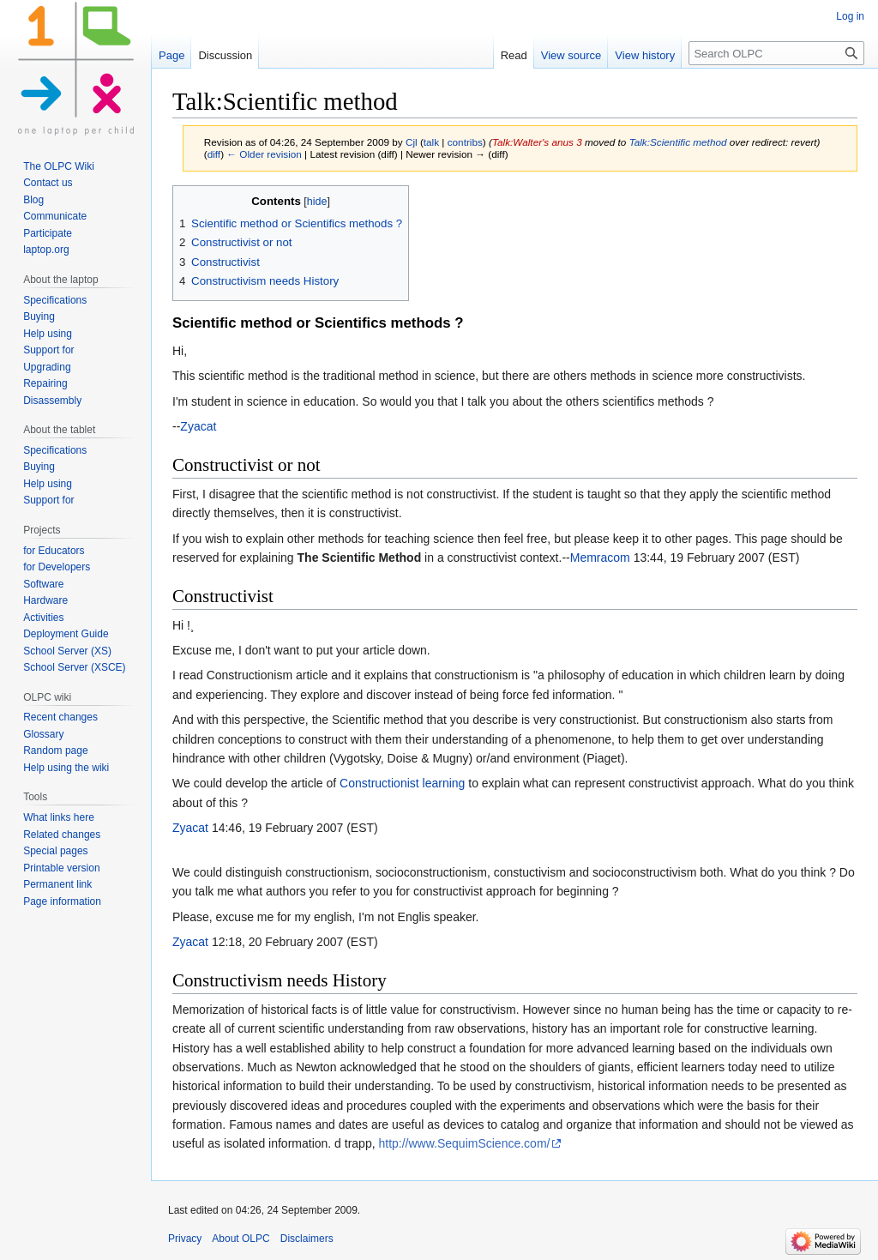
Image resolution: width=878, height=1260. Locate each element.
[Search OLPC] (776, 53)
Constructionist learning (402, 783)
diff (213, 154)
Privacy (184, 1239)
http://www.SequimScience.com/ (464, 1143)
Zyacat (198, 426)
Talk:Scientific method (678, 142)
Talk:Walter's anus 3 (537, 142)
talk (431, 142)
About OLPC (240, 1239)
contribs (465, 142)
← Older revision (264, 154)
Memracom (600, 557)
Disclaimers (307, 1239)
